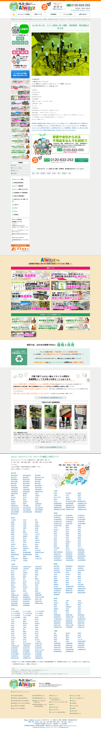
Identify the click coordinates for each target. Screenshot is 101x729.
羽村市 (24, 550)
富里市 (36, 589)
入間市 (12, 631)
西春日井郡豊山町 (58, 552)
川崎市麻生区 (14, 491)
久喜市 (12, 635)
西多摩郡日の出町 (39, 552)
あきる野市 (38, 550)
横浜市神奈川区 (27, 475)
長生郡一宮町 (38, 599)
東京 (33, 721)
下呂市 (67, 613)
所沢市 (12, 621)
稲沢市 (67, 537)
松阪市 (55, 635)
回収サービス (38, 14)
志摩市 (55, 641)
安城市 (55, 533)
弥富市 (67, 548)
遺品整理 (55, 723)
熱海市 (79, 572)
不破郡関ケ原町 (70, 617)
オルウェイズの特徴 (23, 14)
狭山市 (12, 625)
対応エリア (73, 700)
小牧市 (55, 537)
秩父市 (36, 619)
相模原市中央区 (39, 491)
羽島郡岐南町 (57, 615)
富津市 (24, 585)
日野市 (24, 542)
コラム (16, 211)
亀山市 (79, 637)
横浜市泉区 (14, 485)
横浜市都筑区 (38, 485)
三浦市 (36, 497)
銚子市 (12, 570)
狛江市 (12, 546)
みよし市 (80, 548)
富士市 (67, 576)
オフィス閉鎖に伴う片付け (21, 189)
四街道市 (13, 587)
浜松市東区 (68, 568)
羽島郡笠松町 (69, 615)
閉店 (59, 173)
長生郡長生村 (26, 601)
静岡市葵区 (56, 566)
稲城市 (12, 550)
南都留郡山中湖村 (70, 507)
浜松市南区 (56, 570)
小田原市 (37, 495)
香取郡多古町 (14, 597)
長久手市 (68, 550)
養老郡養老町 (81, 615)
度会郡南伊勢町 (70, 649)
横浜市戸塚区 (14, 481)
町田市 (24, 540)
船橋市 (36, 570)
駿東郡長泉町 (81, 590)
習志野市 (13, 578)
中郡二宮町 (38, 505)
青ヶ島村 (13, 560)
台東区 (36, 522)
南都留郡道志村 (70, 505)
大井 (70, 173)
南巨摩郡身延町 (58, 503)
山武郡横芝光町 (27, 599)
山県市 (79, 608)
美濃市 (55, 604)
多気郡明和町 (81, 645)
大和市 (36, 499)
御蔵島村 (25, 558)
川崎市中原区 (38, 487)
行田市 (24, 619)
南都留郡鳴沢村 (82, 507)
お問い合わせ (82, 14)
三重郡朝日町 (81, 643)
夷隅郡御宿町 (14, 605)
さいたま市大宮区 (39, 611)
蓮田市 (36, 637)
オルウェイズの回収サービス (77, 698)
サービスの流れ (67, 14)
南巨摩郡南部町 (70, 503)
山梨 (48, 721)
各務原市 (56, 608)
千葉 (44, 721)
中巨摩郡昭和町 (58, 505)
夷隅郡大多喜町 (39, 603)
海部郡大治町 (57, 554)
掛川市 (67, 578)
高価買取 (64, 723)
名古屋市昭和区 (58, 519)
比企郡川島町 (38, 647)
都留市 (79, 493)
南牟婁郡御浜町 (58, 651)
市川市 (24, 570)
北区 (24, 530)
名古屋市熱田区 (82, 519)
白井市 (24, 589)
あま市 (55, 550)
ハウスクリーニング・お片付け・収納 (59, 701)
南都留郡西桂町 (82, 505)
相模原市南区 (14, 493)
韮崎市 (79, 495)
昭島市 (36, 538)
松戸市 (36, 572)
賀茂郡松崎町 (69, 588)
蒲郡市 (79, 533)
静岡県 (55, 564)
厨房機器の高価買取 (29, 725)
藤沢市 (24, 495)
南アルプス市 (57, 497)
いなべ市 (80, 639)
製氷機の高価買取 (40, 725)
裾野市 (55, 582)
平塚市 (36, 493)
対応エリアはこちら (57, 9)
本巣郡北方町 (81, 621)
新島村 (24, 556)
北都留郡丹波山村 (82, 509)
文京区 (24, 522)
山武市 (12, 593)
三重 (69, 721)
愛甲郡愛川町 (38, 511)
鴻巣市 (36, 625)
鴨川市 (24, 583)
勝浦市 (36, 578)
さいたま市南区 (27, 615)
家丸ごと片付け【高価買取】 (19, 708)
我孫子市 (13, 583)
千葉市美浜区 (38, 568)
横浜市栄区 (38, 483)
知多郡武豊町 (69, 558)
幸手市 (24, 639)
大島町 (36, 554)
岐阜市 (55, 600)
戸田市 (36, 629)
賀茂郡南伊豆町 (58, 588)
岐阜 (66, 721)
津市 (55, 633)
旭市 (36, 576)
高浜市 (79, 541)
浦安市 (36, 585)
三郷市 (24, 637)
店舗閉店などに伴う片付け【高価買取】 (21, 703)
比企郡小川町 (26, 647)
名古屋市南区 (81, 521)
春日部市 (37, 623)
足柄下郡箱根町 (39, 509)
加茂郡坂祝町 (57, 623)
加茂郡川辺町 (81, 623)
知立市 (55, 541)
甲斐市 (79, 497)
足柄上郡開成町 (27, 509)
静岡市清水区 (81, 566)
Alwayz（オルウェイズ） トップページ (21, 691)
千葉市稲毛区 (38, 566)
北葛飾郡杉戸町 (27, 658)
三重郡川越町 (57, 645)
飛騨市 (67, 610)
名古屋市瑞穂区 (70, 519)
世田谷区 (37, 526)
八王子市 (37, 534)
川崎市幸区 (26, 487)
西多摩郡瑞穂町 (27, 552)
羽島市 (79, 604)
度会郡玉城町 (69, 647)
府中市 (24, 538)
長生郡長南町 (26, 603)
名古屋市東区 (69, 515)
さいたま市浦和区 (15, 615)
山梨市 (55, 495)
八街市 (36, 587)
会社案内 (73, 708)
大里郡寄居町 (38, 656)
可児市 (67, 608)
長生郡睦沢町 (14, 601)
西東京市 (13, 552)
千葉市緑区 (26, 568)
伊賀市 (67, 641)
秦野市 (12, 499)
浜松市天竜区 (57, 572)
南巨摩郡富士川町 (82, 503)
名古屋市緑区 (69, 523)
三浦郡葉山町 (38, 503)
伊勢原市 (13, 501)
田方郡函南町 (57, 590)
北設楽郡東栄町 (70, 560)
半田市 (79, 527)
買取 (38, 173)
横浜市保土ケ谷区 (39, 477)
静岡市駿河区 (69, 566)
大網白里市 (38, 593)
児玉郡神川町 (14, 656)
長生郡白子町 (38, 601)
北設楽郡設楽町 (58, 560)
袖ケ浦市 (25, 587)
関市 (67, 602)
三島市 (55, 574)
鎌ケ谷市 (37, 583)
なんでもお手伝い (55, 709)
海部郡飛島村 (81, 554)
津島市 (79, 529)
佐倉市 (12, 576)
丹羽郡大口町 (69, 552)
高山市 (79, 600)
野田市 (12, 574)
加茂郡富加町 (69, 623)
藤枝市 (79, 578)
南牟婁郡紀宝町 (70, 651)
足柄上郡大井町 (27, 507)
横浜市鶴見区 (14, 475)
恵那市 (55, 606)
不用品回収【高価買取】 (18, 695)
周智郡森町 (56, 594)
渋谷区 (12, 528)
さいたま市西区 (15, 611)
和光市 (12, 633)
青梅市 (12, 538)
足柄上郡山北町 (15, 509)
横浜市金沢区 (26, 479)
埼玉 (41, 721)
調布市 (12, 540)
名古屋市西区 (57, 517)
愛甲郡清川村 (14, 513)
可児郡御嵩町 (69, 627)
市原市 (12, 580)
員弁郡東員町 (57, 643)
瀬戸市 (67, 527)
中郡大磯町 (26, 505)
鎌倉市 (12, 495)
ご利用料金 (53, 14)
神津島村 (37, 556)
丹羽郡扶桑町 (81, 552)
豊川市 (67, 529)
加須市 (36, 621)
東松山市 (25, 623)
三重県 (55, 631)
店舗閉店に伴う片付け (54, 0)
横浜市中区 (14, 477)
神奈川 (37, 721)
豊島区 (12, 530)
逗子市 (24, 497)
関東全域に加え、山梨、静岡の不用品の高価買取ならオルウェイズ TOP (26, 19)
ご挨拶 (14, 165)
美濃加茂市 (68, 606)
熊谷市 (36, 617)
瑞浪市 (67, 604)
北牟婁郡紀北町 (82, 649)
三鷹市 (36, 536)
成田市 (36, 574)
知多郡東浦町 (69, 556)
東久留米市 (14, 548)
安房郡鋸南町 (26, 605)
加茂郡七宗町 (57, 625)
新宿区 (12, 522)
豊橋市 (67, 525)
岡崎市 (79, 525)
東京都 (48, 173)
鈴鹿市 (79, 635)
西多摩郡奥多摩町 (27, 554)
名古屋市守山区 (58, 523)
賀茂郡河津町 (81, 586)
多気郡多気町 (69, 645)
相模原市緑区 (26, 491)
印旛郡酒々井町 (15, 595)
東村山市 (37, 542)
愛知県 (55, 513)
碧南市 (55, 531)
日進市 (79, 543)
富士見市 (13, 637)
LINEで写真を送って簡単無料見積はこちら (51, 397)
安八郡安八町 (69, 619)
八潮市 (36, 635)
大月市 (67, 495)
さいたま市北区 (27, 611)
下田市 (79, 580)
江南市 (79, 535)
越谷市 (12, 629)
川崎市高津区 (14, 489)
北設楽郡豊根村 (82, 560)
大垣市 (67, 600)
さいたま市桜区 (39, 613)
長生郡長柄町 (14, 603)
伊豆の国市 (80, 584)
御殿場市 (56, 580)
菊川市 (67, 584)
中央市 (55, 501)
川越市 (24, 617)
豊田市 (79, 531)
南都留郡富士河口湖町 (59, 509)
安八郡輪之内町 (58, 619)
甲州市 (79, 499)
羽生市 (24, 625)
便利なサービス (54, 695)
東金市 (24, 576)
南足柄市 (13, 503)
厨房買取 (43, 173)
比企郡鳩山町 (26, 650)
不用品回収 (37, 723)
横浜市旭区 (38, 481)
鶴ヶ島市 (37, 639)
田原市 (55, 545)
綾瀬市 (24, 503)
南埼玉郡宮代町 (15, 658)
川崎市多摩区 (26, 489)
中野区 (24, 528)
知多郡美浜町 (57, 558)
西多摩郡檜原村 (15, 554)
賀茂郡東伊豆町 (70, 586)
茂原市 (24, 574)
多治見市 (56, 602)
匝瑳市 (24, 591)
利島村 (12, 556)
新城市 (79, 537)
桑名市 (67, 635)
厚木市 (24, 499)
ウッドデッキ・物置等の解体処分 (58, 712)
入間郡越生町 (26, 645)
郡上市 (55, 613)
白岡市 (12, 643)
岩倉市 (55, 543)
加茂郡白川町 (81, 625)
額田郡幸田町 (81, 558)
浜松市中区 (56, 568)
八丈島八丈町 (38, 558)
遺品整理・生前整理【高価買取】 (20, 698)
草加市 (36, 627)
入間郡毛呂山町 (15, 645)
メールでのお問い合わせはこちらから (80, 10)
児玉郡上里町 (26, 656)
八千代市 (37, 580)
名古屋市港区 (69, 521)
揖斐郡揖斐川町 (82, 619)
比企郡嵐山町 (14, 647)
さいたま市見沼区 (15, 613)
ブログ (16, 208)
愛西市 (67, 545)
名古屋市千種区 (58, 515)
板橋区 (12, 532)
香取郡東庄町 (26, 597)
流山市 (24, 580)
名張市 (55, 637)
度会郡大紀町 (57, 649)
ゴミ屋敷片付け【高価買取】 (19, 705)
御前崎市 (56, 584)
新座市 (24, 633)
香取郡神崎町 (38, 595)
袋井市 (67, 580)
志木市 (36, 631)
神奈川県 (13, 473)
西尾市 (67, 533)
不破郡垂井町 (57, 617)
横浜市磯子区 (14, 479)
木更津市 (25, 572)
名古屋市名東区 (82, 523)
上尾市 (24, 627)
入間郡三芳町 (38, 643)
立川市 (12, 536)
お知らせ (16, 204)
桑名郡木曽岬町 (82, 641)
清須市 (79, 545)
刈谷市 (67, 531)
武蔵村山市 (26, 548)
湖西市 (67, 582)
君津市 (12, 585)
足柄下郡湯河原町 (27, 511)
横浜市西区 (38, 475)
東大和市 (25, 546)
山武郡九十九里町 (39, 597)
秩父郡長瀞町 (38, 652)
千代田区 (13, 520)
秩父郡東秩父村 (27, 654)
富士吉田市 (68, 493)
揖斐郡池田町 (69, 621)
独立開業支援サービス (76, 713)
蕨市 (24, 629)
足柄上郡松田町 (39, 507)
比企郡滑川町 (38, 645)
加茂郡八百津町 (70, 625)
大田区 (24, 526)
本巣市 (79, 610)
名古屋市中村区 (70, 517)
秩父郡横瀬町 (14, 652)
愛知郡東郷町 (81, 550)
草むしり (53, 704)
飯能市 (24, 621)
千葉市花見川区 (27, 566)
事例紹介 (48, 0)
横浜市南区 (26, 477)
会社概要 (15, 173)
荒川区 (36, 530)
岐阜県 (55, 598)
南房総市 (13, 591)
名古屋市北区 (81, 515)
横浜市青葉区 (26, 485)
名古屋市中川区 (58, 521)
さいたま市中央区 (27, 613)
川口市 (12, 619)
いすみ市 (25, 593)
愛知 (58, 721)
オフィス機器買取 (18, 186)
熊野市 (67, 639)
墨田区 (12, 524)
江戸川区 (25, 534)
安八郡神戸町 (81, 617)
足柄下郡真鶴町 (15, 511)
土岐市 (79, 606)
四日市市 (68, 633)
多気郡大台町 (57, 647)
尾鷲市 (67, 637)
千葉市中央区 (14, 566)
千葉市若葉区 (14, 568)
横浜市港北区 (38, 479)
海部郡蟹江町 (69, 554)
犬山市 (55, 535)
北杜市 (67, 497)
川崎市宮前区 (38, 489)
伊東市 (79, 574)
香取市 (36, 591)
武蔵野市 (25, 536)
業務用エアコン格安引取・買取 (54, 725)
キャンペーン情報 (18, 179)
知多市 (79, 539)
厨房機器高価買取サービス (40, 698)
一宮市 (55, 527)
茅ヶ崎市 (13, 497)
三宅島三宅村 (14, 558)
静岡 (54, 721)
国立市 (24, 544)
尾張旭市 (68, 541)
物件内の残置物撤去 (19, 196)
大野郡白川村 (81, 627)
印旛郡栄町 (26, 595)
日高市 (12, 641)
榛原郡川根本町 (82, 592)
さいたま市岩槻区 (15, 617)
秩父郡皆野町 (26, 652)
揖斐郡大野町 (57, 621)
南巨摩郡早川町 (82, 501)
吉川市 (24, 641)
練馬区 (24, 532)
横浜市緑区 (14, 483)
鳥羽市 (55, 639)
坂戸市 (12, 639)
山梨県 (55, 491)
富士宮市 (68, 574)
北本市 (24, 635)
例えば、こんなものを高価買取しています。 (51, 447)
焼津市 (55, 578)
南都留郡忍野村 (58, 507)
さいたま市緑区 (39, 615)
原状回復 (64, 173)
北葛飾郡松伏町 (39, 658)
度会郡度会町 (81, 647)
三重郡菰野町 (69, 643)
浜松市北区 (68, 570)
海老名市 (25, 501)
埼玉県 (13, 609)
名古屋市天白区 (58, 525)
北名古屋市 (56, 548)
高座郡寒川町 (14, 505)
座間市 (36, 501)
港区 (36, 520)
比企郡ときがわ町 (39, 650)
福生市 (36, 544)
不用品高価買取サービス (39, 695)
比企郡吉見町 (14, 650)
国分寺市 (13, 544)
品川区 (54, 173)
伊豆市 (79, 582)
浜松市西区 (80, 568)
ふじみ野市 (38, 641)
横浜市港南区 (26, 481)
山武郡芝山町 (14, 599)
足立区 (36, 532)
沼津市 (67, 572)
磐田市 (79, 576)
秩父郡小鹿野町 (15, 654)
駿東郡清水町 (69, 590)
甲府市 (55, 493)
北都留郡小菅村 (70, 509)
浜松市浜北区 (81, 570)
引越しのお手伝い (55, 707)
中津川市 (80, 602)
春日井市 (56, 529)
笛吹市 (55, 499)
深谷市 (12, 627)
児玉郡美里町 (38, 654)
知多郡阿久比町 (58, 556)
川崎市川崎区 (14, 487)
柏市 (24, 578)
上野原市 (68, 499)
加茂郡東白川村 (58, 627)
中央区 (24, 520)
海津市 (79, 613)
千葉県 (13, 564)
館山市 (12, 572)
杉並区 (36, 528)
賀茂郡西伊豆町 (82, 588)
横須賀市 (25, 493)
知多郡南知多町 (82, 556)
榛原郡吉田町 (69, 592)
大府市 (67, 539)
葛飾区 (12, 534)
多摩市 (36, 548)
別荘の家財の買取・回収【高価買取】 (21, 700)
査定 (33, 173)
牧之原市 (56, 586)
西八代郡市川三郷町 (71, 501)
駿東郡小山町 (57, 592)
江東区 (24, 524)
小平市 (12, 542)
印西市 (12, 589)
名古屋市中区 (81, 517)
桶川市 (36, 633)
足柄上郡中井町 (15, 507)
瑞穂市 (55, 610)
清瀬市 (36, 546)
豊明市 (67, 543)
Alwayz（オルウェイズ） (70, 725)
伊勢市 (79, 633)
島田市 (55, 576)
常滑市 (67, 535)
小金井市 (37, 540)
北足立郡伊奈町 (27, 643)
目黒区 (12, 526)
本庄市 (12, 623)
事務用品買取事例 (18, 182)
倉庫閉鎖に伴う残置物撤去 (21, 192)
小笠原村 (25, 560)
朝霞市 (24, 631)
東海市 (55, 539)
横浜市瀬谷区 (26, 483)
